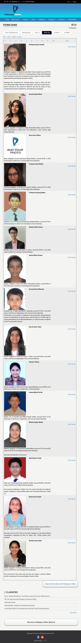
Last (67, 41)
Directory (62, 19)
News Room (16, 19)
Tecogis (44, 640)
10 (53, 41)
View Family (71, 47)
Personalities (72, 19)
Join (68, 2)
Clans (33, 19)
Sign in (74, 2)
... (60, 41)
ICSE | (10, 37)
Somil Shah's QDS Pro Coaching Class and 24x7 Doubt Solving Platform (26, 608)
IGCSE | (20, 37)
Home (7, 19)
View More (73, 612)
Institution (52, 19)
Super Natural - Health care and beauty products (19, 605)
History (26, 19)
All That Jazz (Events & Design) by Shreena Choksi (20, 599)
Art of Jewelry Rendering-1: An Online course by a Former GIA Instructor (27, 596)
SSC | (5, 37)
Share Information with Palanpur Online (60, 584)
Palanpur (42, 19)
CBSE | (14, 37)
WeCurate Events (9, 602)
